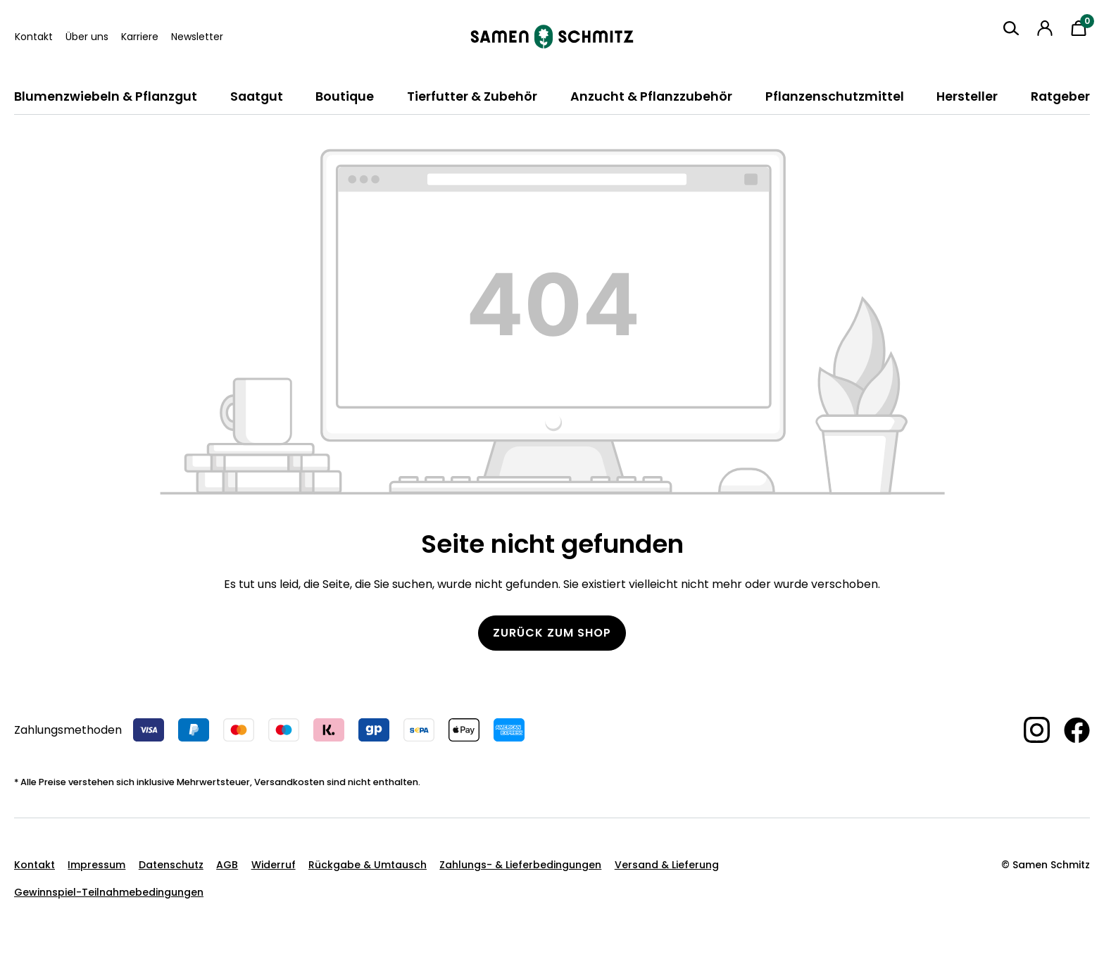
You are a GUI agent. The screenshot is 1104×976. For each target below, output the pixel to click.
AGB (227, 865)
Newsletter (197, 37)
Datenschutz (171, 865)
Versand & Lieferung (667, 865)
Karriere (139, 37)
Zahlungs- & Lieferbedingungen (520, 865)
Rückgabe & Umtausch (367, 865)
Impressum (96, 865)
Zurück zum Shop (552, 633)
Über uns (86, 37)
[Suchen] (1011, 28)
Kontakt (34, 37)
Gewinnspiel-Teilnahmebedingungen (108, 892)
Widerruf (273, 865)
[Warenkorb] (1079, 28)
